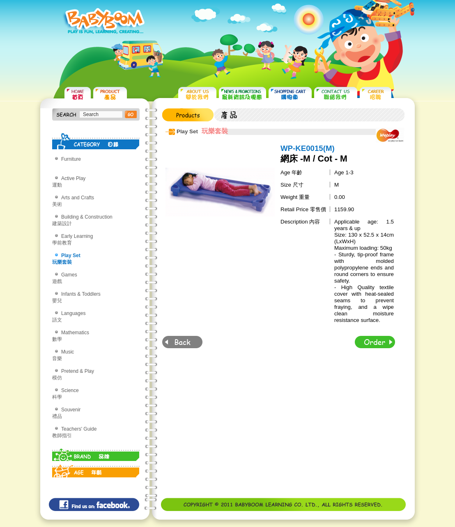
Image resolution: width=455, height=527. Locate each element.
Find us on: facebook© (94, 504)
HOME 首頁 (77, 94)
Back (182, 342)
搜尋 (131, 114)
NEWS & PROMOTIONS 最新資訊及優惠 (242, 94)
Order (375, 342)
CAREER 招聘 (375, 94)
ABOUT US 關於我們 (197, 94)
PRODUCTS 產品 (110, 94)
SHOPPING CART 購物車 (290, 94)
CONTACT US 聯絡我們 (335, 94)
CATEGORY (96, 141)
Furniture (71, 159)
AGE (96, 469)
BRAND (96, 453)
